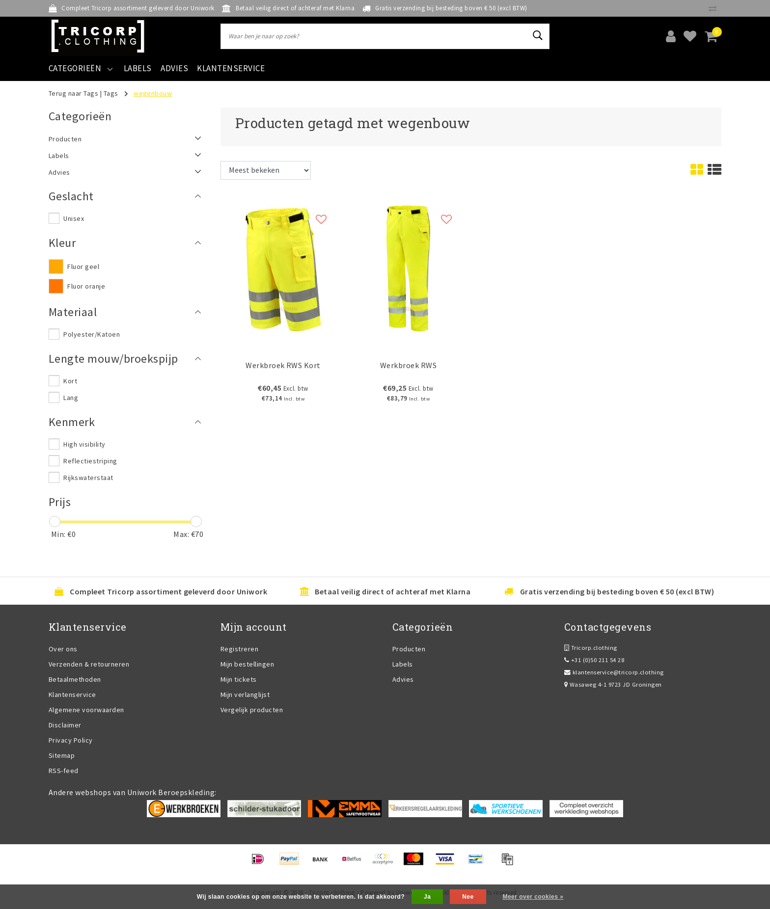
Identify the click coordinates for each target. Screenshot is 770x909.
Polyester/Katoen (91, 334)
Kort (70, 380)
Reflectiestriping (90, 460)
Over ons (63, 648)
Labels (402, 664)
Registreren (239, 648)
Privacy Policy (71, 740)
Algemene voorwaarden (86, 709)
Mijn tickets (238, 679)
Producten (408, 648)
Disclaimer (65, 725)
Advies (403, 679)
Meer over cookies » (532, 896)
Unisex (73, 218)
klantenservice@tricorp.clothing (614, 672)
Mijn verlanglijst (245, 694)
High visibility (84, 444)
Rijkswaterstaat (88, 477)
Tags (111, 93)
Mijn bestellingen (247, 664)
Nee (467, 896)
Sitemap (62, 755)
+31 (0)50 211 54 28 (594, 660)
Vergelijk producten (251, 709)
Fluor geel (83, 266)
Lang (70, 397)
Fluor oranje (86, 286)
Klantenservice (72, 694)
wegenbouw (153, 93)
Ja (427, 896)
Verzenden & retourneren (89, 664)
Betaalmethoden (75, 679)
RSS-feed (64, 770)
